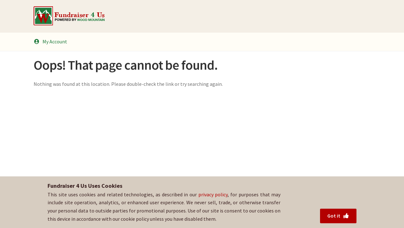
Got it (338, 215)
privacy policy (213, 194)
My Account (50, 41)
